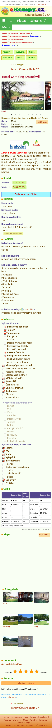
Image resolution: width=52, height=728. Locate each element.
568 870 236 (19, 187)
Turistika (29, 309)
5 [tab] (28, 114)
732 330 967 (19, 182)
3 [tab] (19, 114)
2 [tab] (15, 114)
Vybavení (20, 52)
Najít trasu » (42, 122)
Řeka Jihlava (35, 36)
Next (49, 97)
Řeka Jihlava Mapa (9, 45)
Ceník (31, 52)
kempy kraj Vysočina (10, 33)
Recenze (31, 57)
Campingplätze (31, 717)
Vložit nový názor (26, 683)
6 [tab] (32, 114)
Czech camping (17, 717)
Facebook (44, 717)
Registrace (34, 720)
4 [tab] (24, 114)
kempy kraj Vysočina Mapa (12, 39)
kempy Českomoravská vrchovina (15, 36)
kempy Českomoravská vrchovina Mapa (17, 42)
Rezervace (7, 57)
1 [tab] (11, 114)
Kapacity (6, 52)
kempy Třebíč (25, 33)
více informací (41, 4)
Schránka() (38, 21)
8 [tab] (40, 114)
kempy (6, 717)
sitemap (43, 720)
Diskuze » (12, 697)
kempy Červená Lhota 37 (25, 69)
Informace (17, 720)
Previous (3, 97)
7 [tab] (36, 114)
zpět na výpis (18, 64)
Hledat (21, 21)
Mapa (6, 27)
